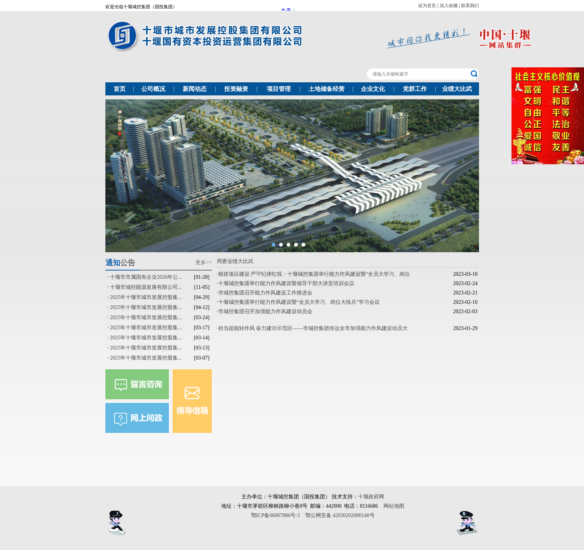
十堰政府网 (371, 496)
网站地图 (393, 506)
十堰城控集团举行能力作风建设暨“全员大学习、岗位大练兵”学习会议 (299, 302)
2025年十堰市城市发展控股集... (146, 297)
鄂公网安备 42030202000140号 (340, 515)
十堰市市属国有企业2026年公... (146, 277)
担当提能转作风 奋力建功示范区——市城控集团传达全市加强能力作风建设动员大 (313, 328)
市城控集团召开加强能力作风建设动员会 (265, 311)
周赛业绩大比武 (235, 261)
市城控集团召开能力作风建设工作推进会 (265, 293)
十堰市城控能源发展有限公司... (146, 287)
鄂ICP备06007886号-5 (275, 515)
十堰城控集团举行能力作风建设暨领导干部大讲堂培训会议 (286, 283)
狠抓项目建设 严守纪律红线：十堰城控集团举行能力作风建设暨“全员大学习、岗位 (314, 274)
